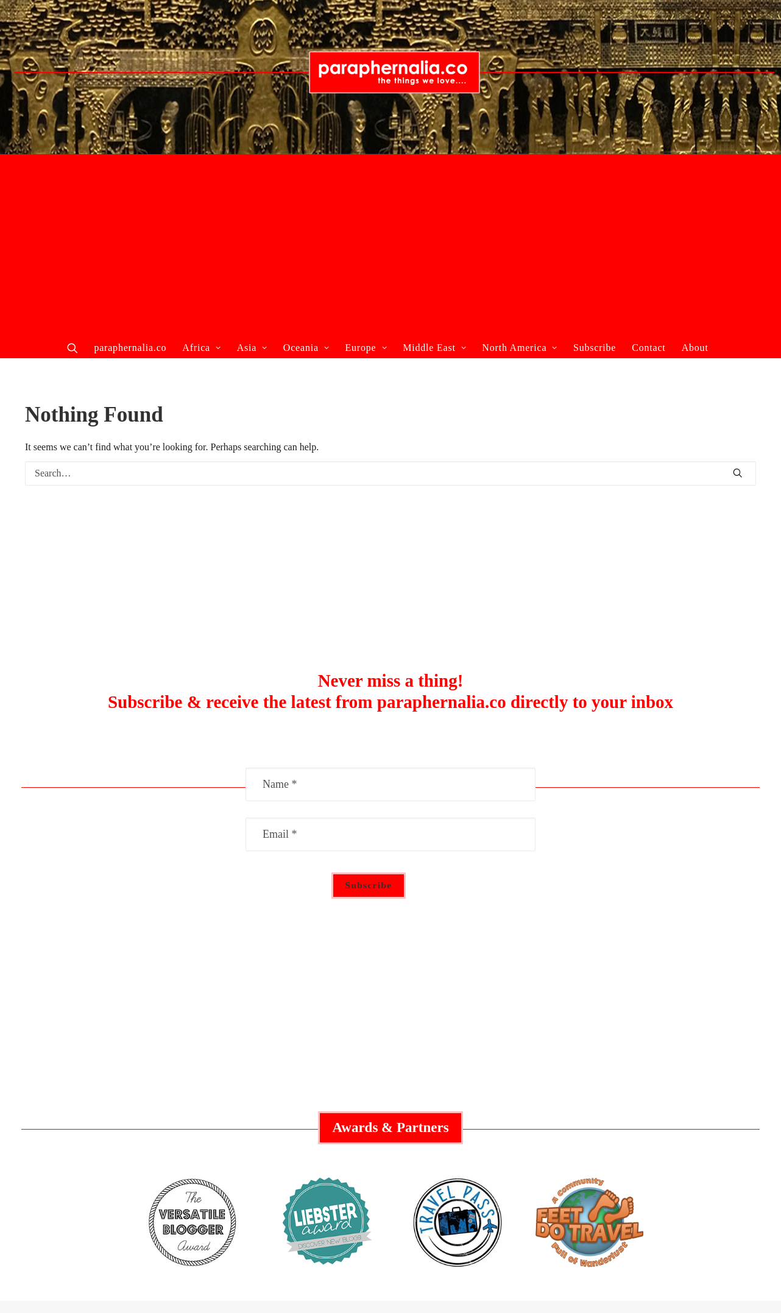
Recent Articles (144, 1103)
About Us (144, 1122)
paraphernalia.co (130, 347)
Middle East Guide (390, 1064)
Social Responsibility (637, 1083)
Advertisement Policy (636, 1064)
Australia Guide (390, 1083)
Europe (366, 347)
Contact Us (637, 1122)
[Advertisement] (390, 245)
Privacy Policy (636, 1103)
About (695, 347)
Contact (648, 347)
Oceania (306, 347)
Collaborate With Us (144, 1064)
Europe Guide (390, 1103)
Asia (252, 347)
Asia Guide (390, 1122)
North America (519, 347)
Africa (201, 347)
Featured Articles (144, 1083)
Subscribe (594, 347)
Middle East (434, 347)
